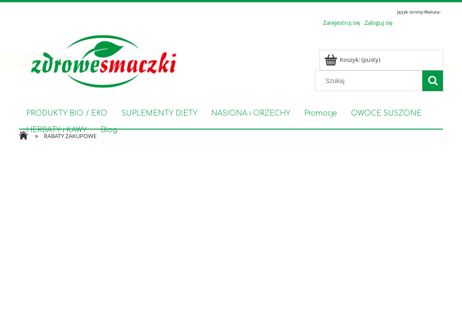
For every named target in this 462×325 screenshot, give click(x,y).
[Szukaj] (432, 80)
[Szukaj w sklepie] (371, 81)
